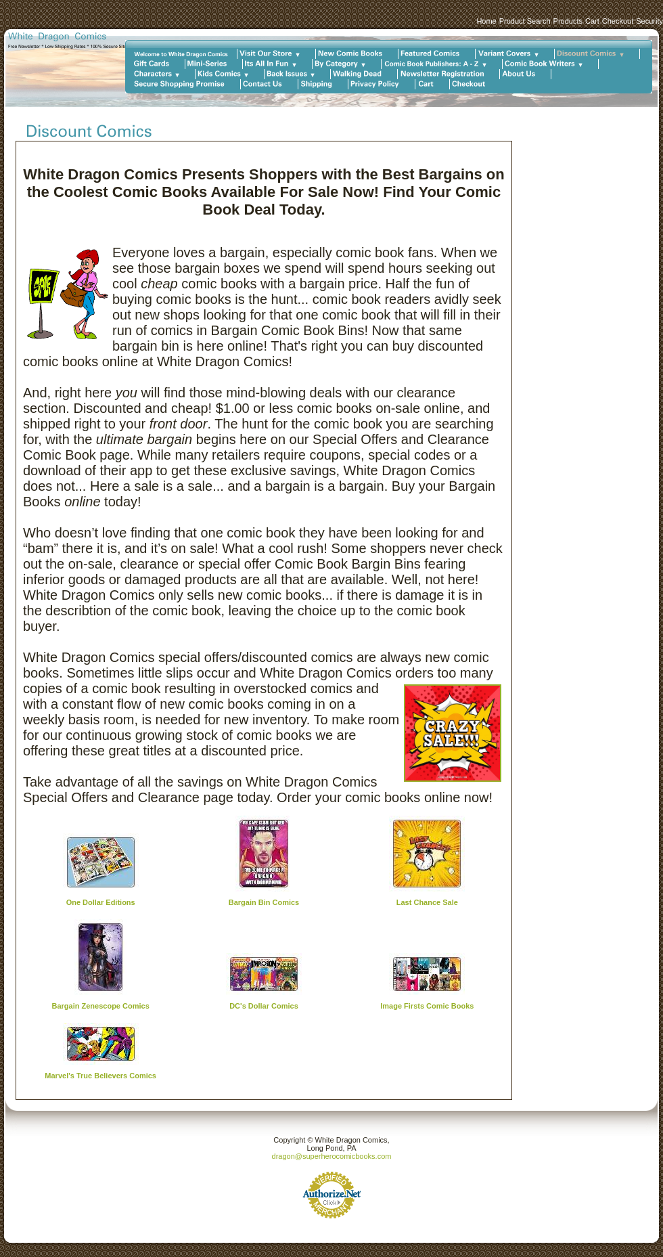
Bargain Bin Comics (264, 902)
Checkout (617, 21)
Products (567, 21)
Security (649, 21)
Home (486, 21)
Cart (592, 21)
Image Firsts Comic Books (427, 1006)
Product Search (525, 21)
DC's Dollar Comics (263, 1006)
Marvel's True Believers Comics (100, 1076)
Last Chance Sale (427, 902)
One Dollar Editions (100, 902)
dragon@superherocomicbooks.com (332, 1156)
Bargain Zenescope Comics (101, 1006)
